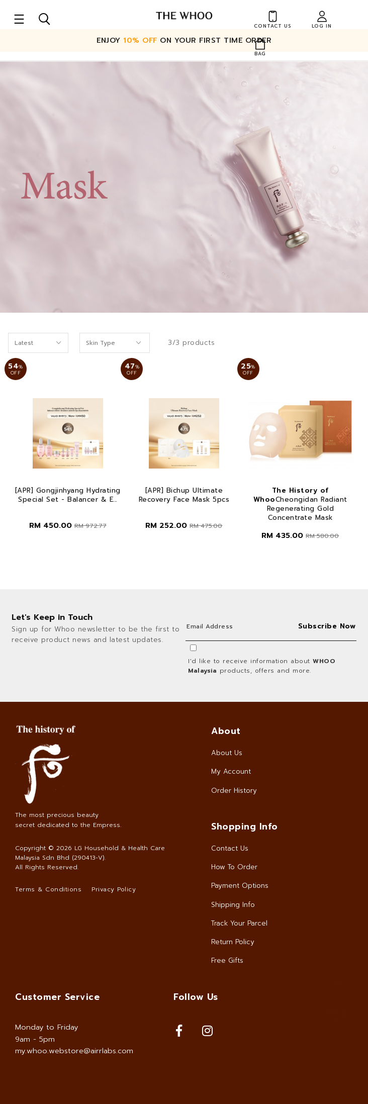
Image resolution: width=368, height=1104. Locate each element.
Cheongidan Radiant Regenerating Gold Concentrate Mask (300, 504)
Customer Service (57, 996)
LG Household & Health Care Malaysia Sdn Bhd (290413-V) (90, 853)
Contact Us (229, 848)
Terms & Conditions (48, 889)
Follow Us (195, 996)
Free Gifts (227, 960)
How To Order (234, 867)
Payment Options (239, 885)
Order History (234, 790)
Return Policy (232, 942)
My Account (231, 771)
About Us (226, 753)
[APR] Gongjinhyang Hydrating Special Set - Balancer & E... (68, 495)
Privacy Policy (113, 889)
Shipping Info (233, 904)
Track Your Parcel (239, 923)
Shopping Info (244, 826)
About (226, 731)
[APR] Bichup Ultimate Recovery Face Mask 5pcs (184, 495)
